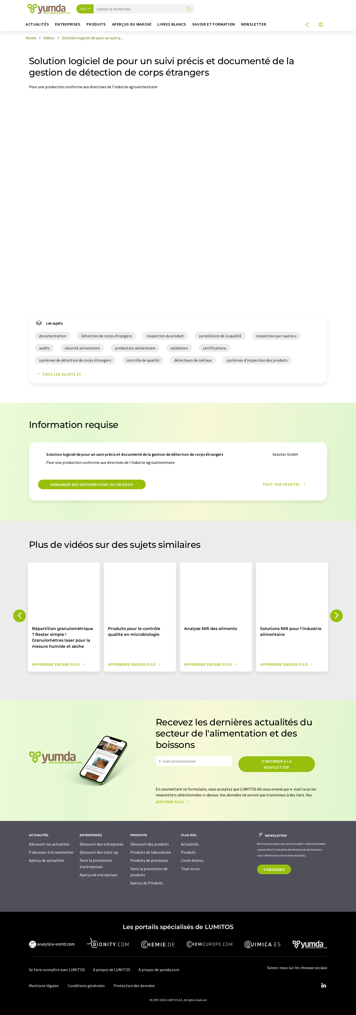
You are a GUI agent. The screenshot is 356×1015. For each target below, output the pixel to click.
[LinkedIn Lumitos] (323, 985)
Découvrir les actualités (49, 844)
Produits (188, 852)
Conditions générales (86, 985)
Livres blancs (192, 860)
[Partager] (306, 25)
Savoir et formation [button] (213, 24)
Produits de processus (149, 860)
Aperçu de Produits (146, 882)
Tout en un (190, 868)
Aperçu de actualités (46, 860)
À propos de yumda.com (158, 969)
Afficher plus (174, 801)
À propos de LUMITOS (111, 969)
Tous (83, 9)
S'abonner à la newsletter (277, 764)
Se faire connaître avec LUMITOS (57, 969)
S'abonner (274, 869)
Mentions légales (44, 985)
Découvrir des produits (149, 844)
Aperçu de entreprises (98, 874)
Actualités (190, 844)
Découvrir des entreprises (101, 844)
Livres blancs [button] (171, 24)
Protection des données (134, 985)
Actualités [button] (37, 24)
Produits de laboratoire (150, 852)
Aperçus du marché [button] (132, 24)
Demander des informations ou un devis (91, 484)
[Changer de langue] (320, 25)
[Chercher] (189, 9)
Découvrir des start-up (99, 852)
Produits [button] (96, 24)
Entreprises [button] (67, 24)
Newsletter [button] (253, 24)
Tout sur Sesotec (285, 484)
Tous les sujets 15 (58, 374)
